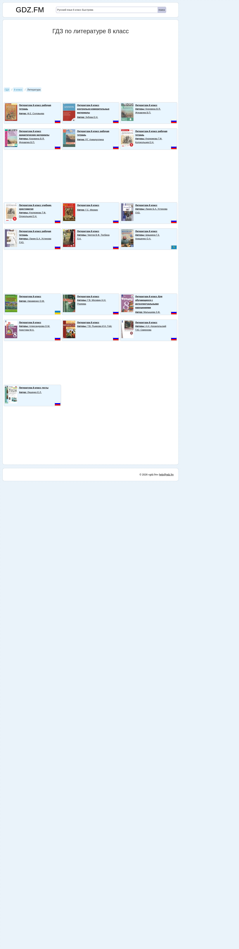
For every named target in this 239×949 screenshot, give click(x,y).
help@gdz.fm (166, 474)
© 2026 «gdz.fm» (149, 474)
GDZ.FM (30, 10)
